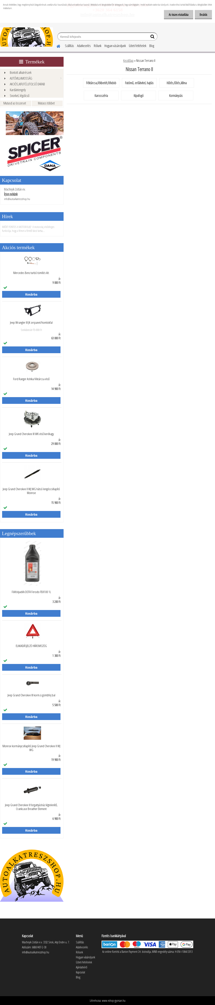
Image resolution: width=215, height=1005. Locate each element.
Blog (151, 45)
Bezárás (203, 15)
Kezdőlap (128, 60)
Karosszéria (101, 95)
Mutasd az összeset (14, 103)
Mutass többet (46, 103)
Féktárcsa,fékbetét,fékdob (101, 83)
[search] (153, 37)
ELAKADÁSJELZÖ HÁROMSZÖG (31, 646)
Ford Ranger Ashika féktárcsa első (31, 379)
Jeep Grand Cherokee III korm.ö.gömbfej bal (31, 695)
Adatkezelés (84, 45)
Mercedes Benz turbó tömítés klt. (31, 273)
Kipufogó (139, 95)
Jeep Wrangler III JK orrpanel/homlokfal (31, 322)
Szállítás (69, 45)
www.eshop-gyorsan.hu (113, 1000)
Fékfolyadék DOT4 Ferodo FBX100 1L (31, 592)
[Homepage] (56, 45)
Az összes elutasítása (178, 15)
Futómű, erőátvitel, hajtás (139, 83)
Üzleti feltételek (137, 45)
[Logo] (26, 37)
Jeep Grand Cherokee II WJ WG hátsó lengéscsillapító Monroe (31, 491)
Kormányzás (176, 95)
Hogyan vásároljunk (115, 45)
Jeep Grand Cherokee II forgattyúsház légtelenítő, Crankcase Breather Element (31, 807)
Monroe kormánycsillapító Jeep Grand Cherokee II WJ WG (31, 748)
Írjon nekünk (11, 194)
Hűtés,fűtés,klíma (177, 83)
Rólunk (97, 45)
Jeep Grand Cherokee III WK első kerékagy (31, 434)
